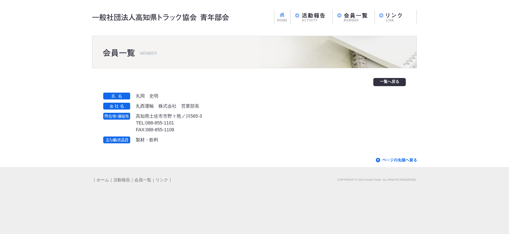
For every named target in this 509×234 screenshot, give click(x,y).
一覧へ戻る (389, 82)
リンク (396, 17)
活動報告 (311, 17)
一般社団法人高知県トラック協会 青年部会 (161, 18)
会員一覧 (353, 17)
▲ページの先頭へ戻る (396, 160)
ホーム (282, 17)
